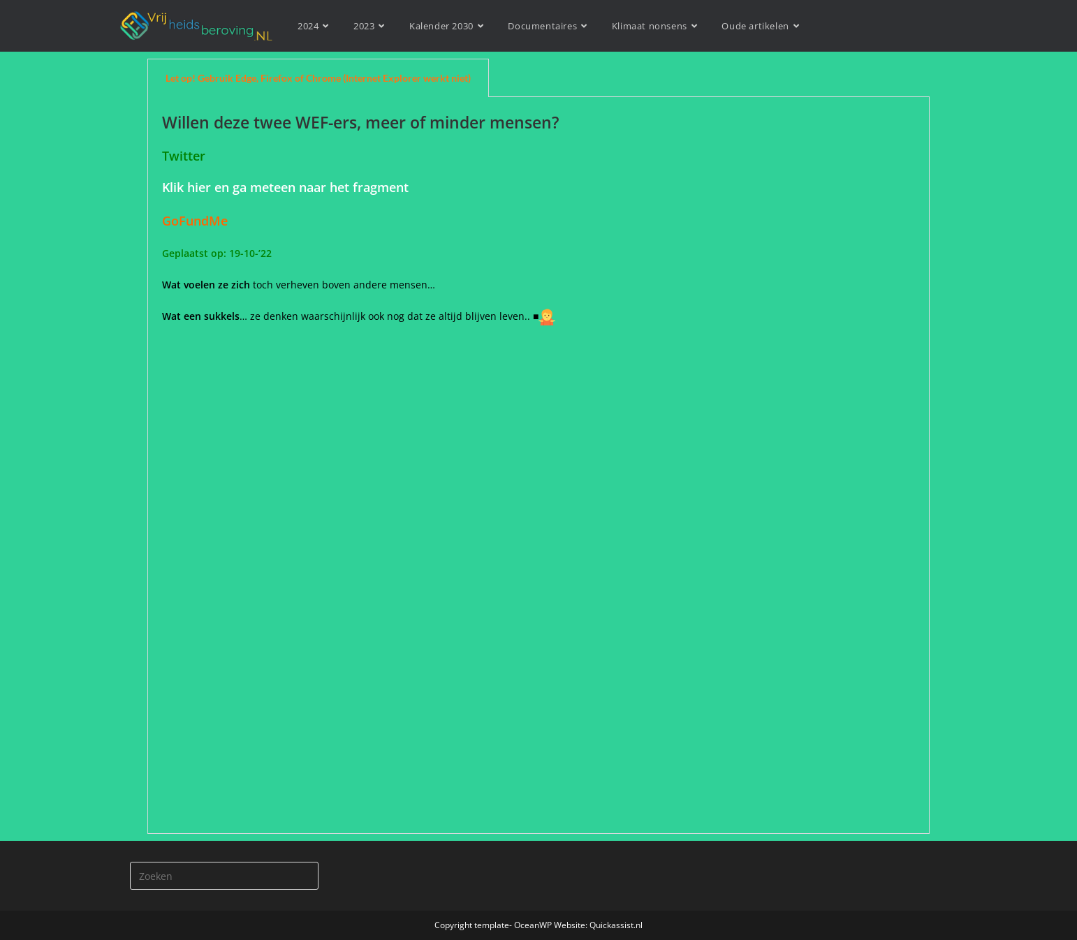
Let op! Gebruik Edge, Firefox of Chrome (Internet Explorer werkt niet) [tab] (318, 78)
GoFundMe (198, 220)
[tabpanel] (538, 465)
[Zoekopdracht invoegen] (224, 876)
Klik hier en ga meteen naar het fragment (285, 187)
